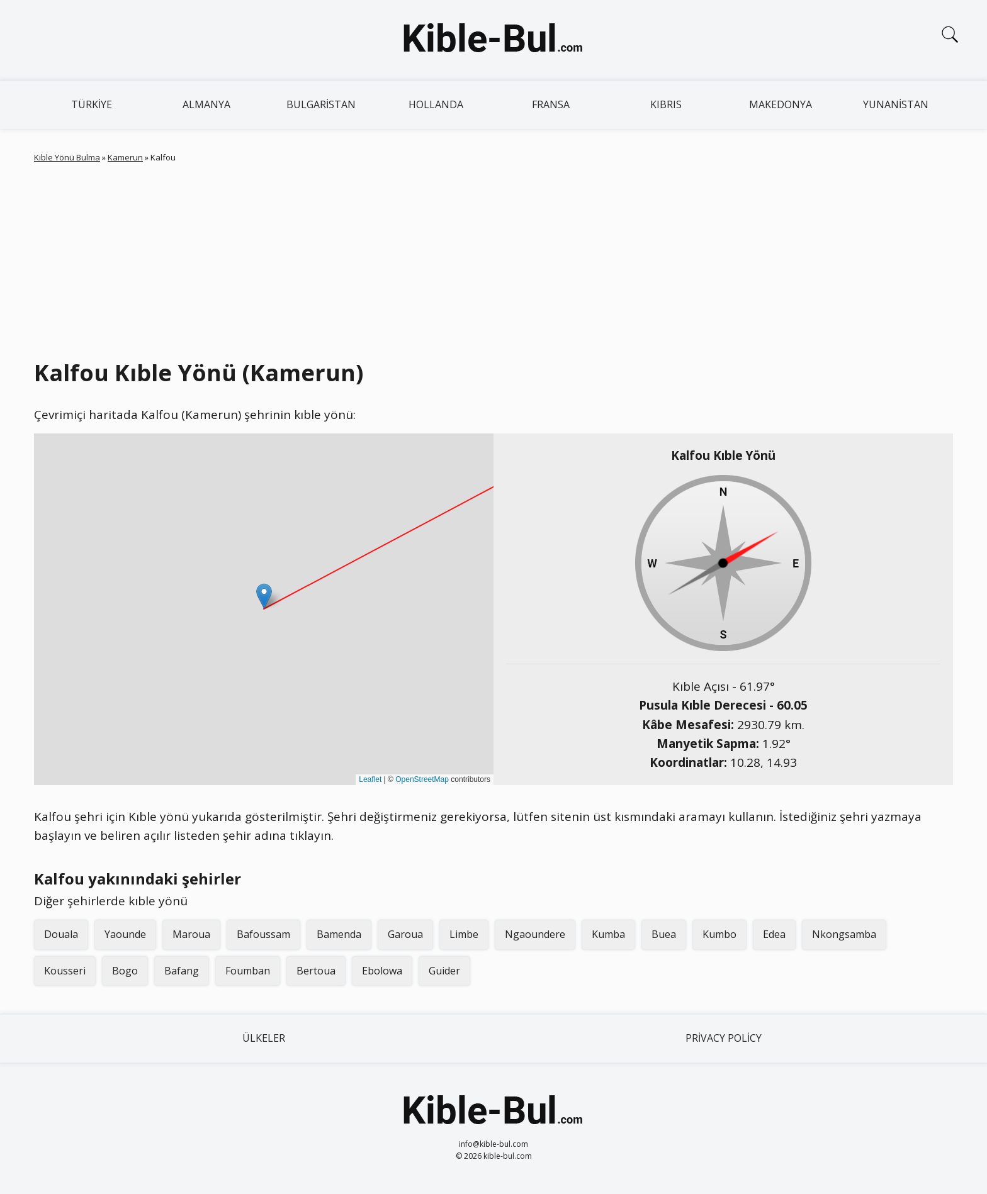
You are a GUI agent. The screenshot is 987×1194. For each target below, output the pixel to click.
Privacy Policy (723, 1038)
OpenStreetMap (422, 779)
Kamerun (125, 157)
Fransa (551, 104)
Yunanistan (895, 104)
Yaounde (125, 934)
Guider (444, 971)
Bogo (125, 971)
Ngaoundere (535, 934)
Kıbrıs (666, 104)
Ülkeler (263, 1038)
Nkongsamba (844, 934)
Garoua (405, 934)
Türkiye (91, 104)
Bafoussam (263, 934)
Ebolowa (382, 971)
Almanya (206, 104)
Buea (663, 934)
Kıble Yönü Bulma (67, 157)
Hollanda (436, 104)
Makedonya (780, 104)
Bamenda (339, 934)
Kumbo (719, 934)
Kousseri (65, 971)
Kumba (608, 934)
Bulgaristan (321, 104)
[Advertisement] (493, 258)
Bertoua (316, 971)
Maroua (191, 934)
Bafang (181, 971)
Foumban (247, 971)
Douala (61, 934)
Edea (774, 934)
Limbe (463, 934)
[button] (264, 596)
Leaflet (370, 779)
